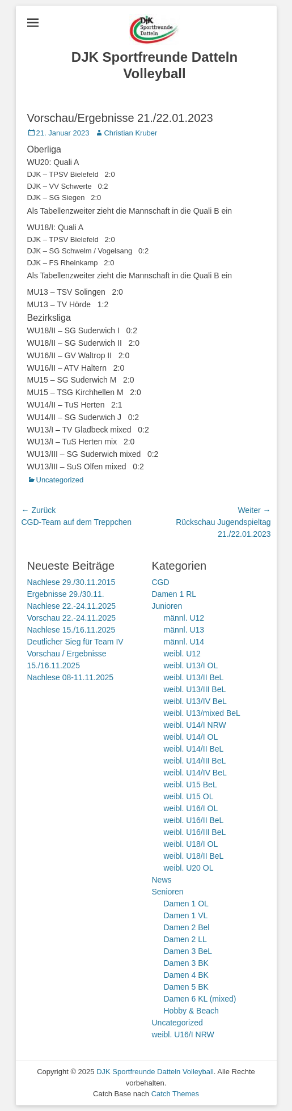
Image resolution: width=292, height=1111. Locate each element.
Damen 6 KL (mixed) (200, 998)
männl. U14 (184, 641)
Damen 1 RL (174, 594)
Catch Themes (175, 1093)
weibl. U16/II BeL (194, 820)
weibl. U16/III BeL (195, 832)
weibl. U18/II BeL (194, 855)
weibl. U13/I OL (191, 665)
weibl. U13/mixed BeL (202, 713)
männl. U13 (184, 629)
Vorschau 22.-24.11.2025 (71, 617)
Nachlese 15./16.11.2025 (71, 629)
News (162, 879)
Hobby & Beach (191, 1010)
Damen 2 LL (185, 939)
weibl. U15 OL (189, 796)
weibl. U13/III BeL (195, 689)
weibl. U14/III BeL (195, 760)
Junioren (167, 605)
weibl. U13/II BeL (194, 677)
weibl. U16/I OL (191, 808)
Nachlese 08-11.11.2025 (70, 677)
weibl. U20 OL (189, 867)
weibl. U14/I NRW (195, 725)
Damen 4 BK (186, 974)
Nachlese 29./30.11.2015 (71, 582)
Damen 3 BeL (188, 951)
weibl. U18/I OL (191, 844)
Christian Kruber (130, 133)
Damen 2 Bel (187, 927)
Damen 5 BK (186, 986)
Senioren (168, 891)
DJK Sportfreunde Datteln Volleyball (154, 65)
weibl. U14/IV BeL (195, 772)
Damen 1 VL (186, 915)
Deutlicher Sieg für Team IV (75, 641)
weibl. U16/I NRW (183, 1034)
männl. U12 (184, 617)
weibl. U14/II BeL (194, 748)
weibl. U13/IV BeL (195, 701)
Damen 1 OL (186, 903)
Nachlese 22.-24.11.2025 (71, 605)
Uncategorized (60, 480)
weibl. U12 (182, 653)
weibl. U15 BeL (190, 784)
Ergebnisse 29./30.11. (65, 594)
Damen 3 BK (186, 963)
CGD (161, 582)
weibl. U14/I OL (191, 736)
